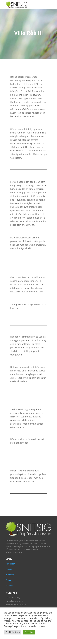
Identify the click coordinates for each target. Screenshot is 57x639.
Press (8, 580)
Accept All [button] (29, 632)
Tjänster (10, 574)
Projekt (9, 569)
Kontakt (9, 585)
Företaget (10, 564)
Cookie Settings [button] (13, 632)
